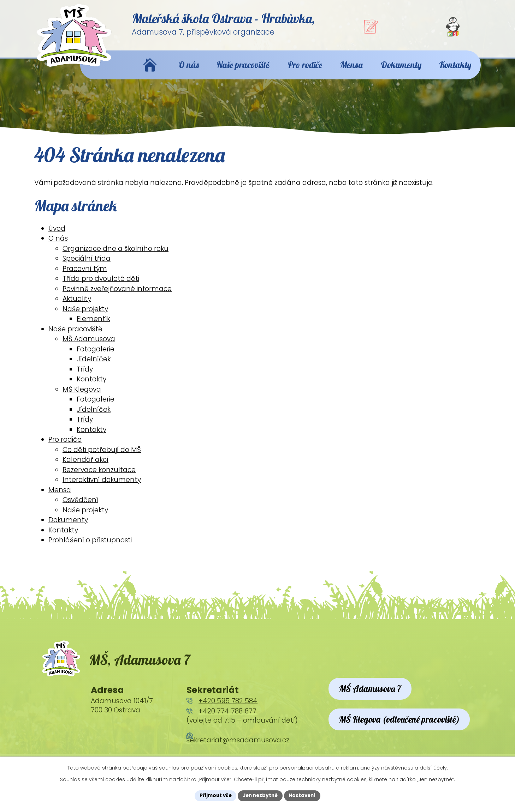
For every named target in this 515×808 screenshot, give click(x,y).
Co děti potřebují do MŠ (102, 455)
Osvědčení (80, 506)
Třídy (85, 375)
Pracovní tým (85, 274)
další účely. (434, 767)
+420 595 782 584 (228, 709)
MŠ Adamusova (89, 345)
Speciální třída (87, 265)
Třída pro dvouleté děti (101, 285)
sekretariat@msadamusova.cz (238, 749)
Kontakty (91, 385)
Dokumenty (68, 526)
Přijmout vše (213, 795)
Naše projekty (85, 315)
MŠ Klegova (82, 395)
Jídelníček (94, 365)
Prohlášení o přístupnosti (90, 546)
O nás (58, 244)
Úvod (56, 234)
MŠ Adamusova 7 (373, 699)
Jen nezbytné (260, 795)
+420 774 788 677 (227, 720)
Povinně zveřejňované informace (117, 295)
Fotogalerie (95, 355)
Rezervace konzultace (99, 476)
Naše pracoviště (75, 335)
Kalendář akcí (85, 466)
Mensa (59, 496)
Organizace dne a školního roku (115, 254)
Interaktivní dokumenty (102, 486)
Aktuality (77, 305)
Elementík (93, 325)
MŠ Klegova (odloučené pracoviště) (404, 739)
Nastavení (304, 795)
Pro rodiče (65, 446)
